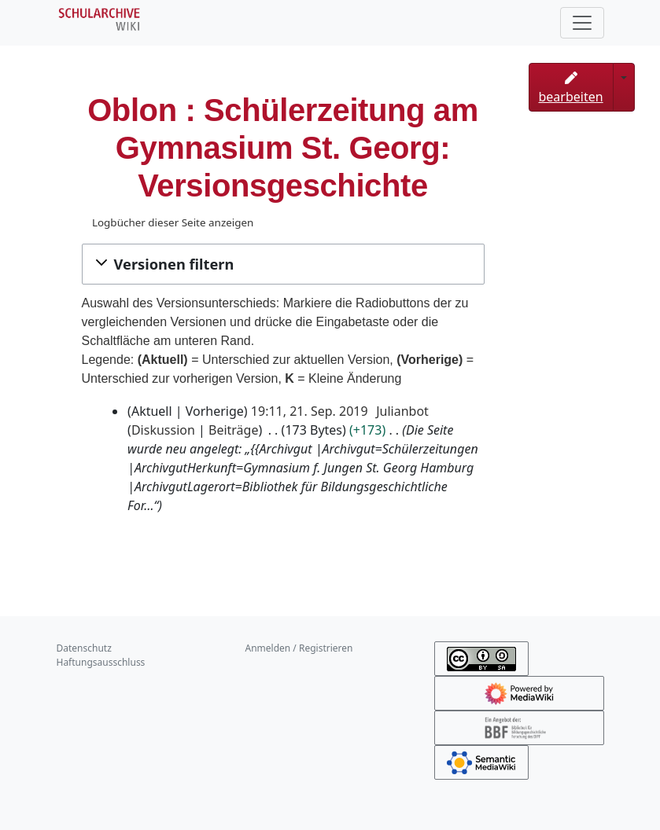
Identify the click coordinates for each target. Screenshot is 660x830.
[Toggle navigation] (582, 23)
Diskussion (163, 430)
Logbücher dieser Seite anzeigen (172, 222)
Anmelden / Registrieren (299, 648)
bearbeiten (571, 88)
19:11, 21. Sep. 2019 (309, 411)
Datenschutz (84, 648)
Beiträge (233, 430)
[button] (283, 264)
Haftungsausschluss (101, 662)
